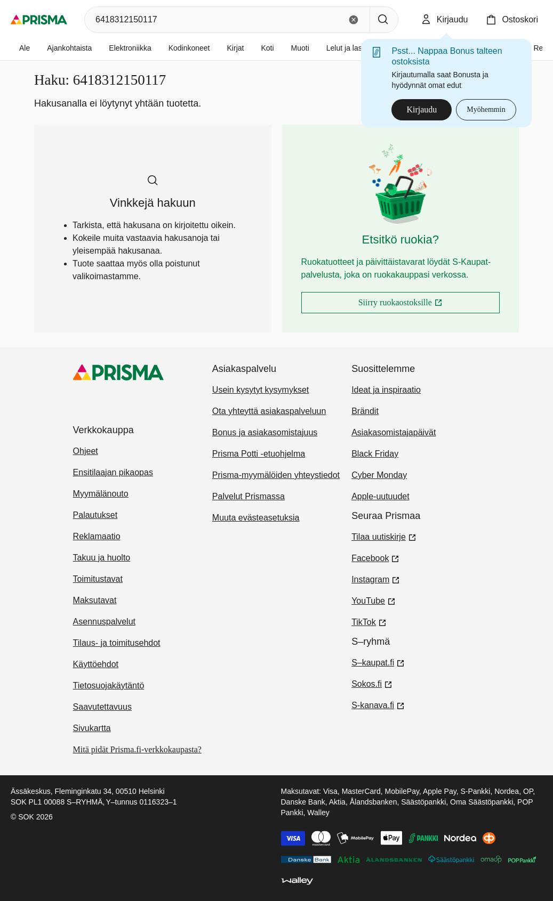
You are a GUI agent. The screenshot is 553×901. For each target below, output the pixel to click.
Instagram (375, 579)
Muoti (300, 48)
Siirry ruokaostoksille (427, 305)
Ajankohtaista (69, 48)
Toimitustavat (98, 578)
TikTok (369, 621)
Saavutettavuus (102, 706)
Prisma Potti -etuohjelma (258, 453)
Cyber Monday (379, 475)
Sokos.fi (371, 683)
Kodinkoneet (189, 48)
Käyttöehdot (95, 664)
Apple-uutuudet (380, 496)
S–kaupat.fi (378, 662)
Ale (24, 48)
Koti (267, 48)
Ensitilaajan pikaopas (113, 472)
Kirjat (235, 48)
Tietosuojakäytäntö (109, 685)
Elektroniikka (130, 48)
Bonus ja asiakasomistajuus (264, 432)
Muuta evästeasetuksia (256, 517)
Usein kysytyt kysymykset (260, 389)
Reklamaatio (97, 536)
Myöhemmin (486, 109)
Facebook (375, 557)
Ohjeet (85, 451)
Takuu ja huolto (102, 557)
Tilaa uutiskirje (383, 536)
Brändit (365, 411)
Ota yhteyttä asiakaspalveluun (269, 411)
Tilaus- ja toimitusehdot (117, 642)
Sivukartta (92, 728)
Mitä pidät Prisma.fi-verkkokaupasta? (137, 749)
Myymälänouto (101, 493)
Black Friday (374, 453)
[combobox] (213, 20)
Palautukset (95, 515)
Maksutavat (95, 600)
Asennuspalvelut (104, 621)
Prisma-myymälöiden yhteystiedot (276, 475)
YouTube (373, 600)
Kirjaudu (421, 109)
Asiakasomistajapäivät (393, 432)
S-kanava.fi (378, 704)
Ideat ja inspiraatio (386, 389)
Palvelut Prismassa (248, 496)
